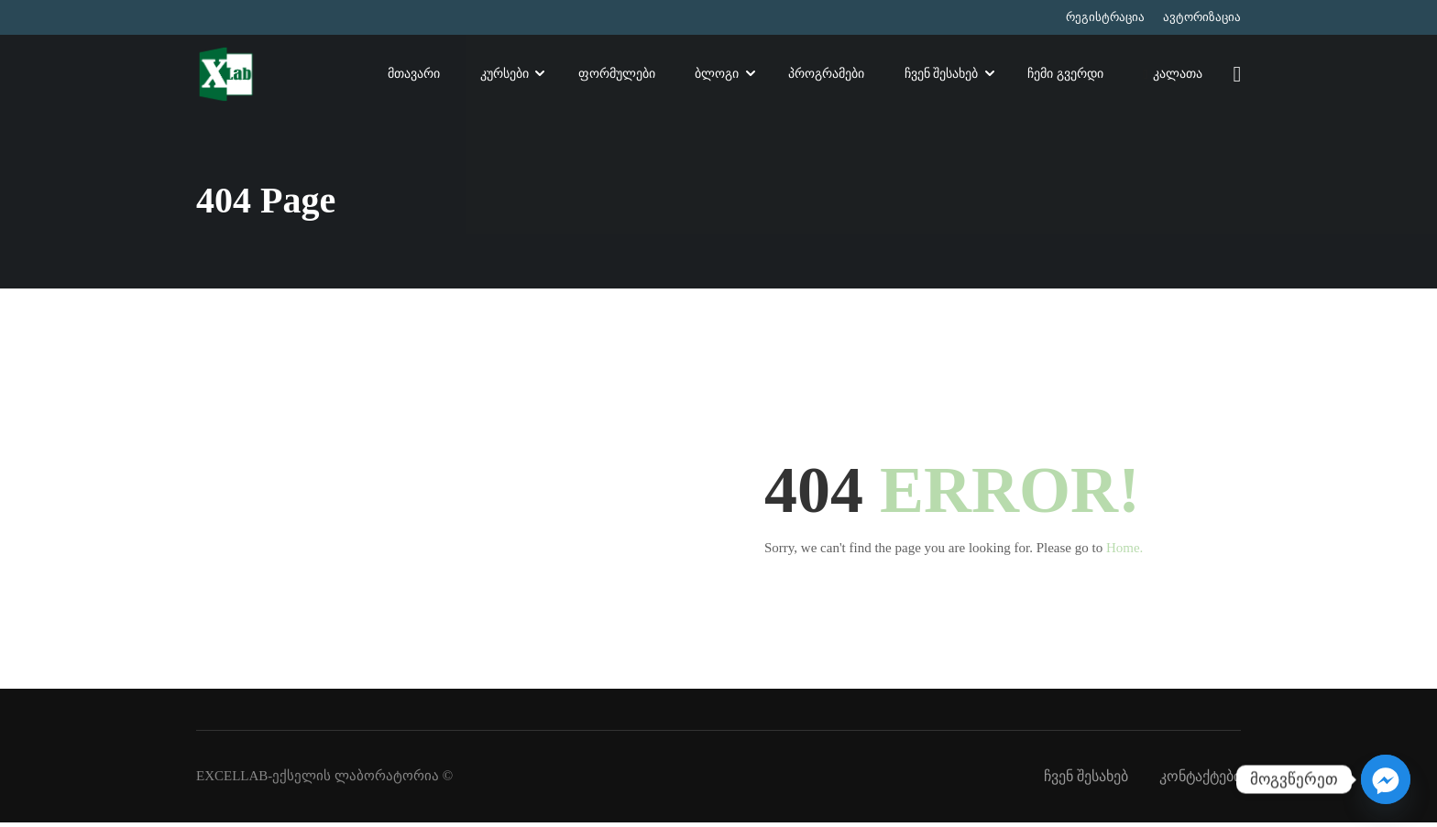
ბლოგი (717, 75)
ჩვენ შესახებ (942, 75)
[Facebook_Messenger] (1385, 779)
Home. (1124, 552)
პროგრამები (826, 75)
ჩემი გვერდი (1065, 75)
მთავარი (414, 75)
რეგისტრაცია (1105, 17)
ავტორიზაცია (1202, 17)
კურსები (504, 75)
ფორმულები (615, 75)
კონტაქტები (1200, 781)
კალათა (1172, 77)
